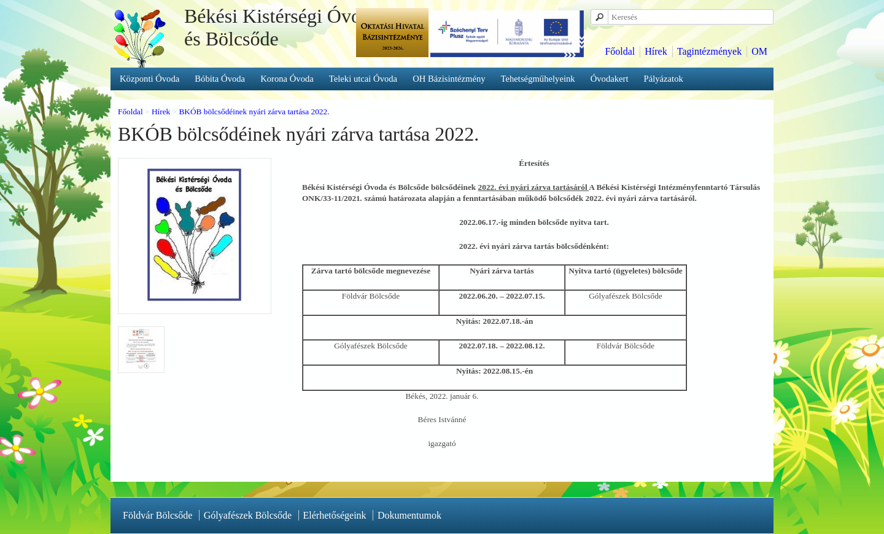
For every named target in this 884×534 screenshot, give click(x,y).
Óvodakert (610, 79)
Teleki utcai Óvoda (363, 79)
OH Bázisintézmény (449, 79)
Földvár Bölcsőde (157, 515)
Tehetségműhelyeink (538, 79)
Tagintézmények (709, 51)
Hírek (656, 51)
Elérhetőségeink (334, 515)
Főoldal (620, 51)
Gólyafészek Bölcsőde (248, 515)
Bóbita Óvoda (220, 79)
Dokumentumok (409, 515)
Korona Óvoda (287, 79)
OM (759, 51)
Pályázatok (663, 79)
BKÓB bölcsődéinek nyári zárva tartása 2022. (254, 111)
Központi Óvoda (149, 79)
